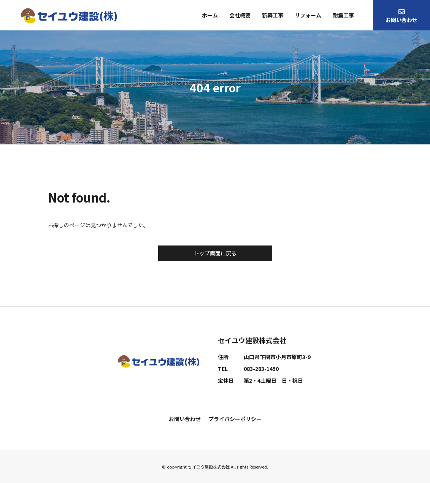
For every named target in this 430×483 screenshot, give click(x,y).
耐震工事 (343, 15)
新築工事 (272, 15)
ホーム (210, 15)
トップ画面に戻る (215, 253)
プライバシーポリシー (235, 419)
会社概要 (240, 15)
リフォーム (308, 15)
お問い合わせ (401, 20)
